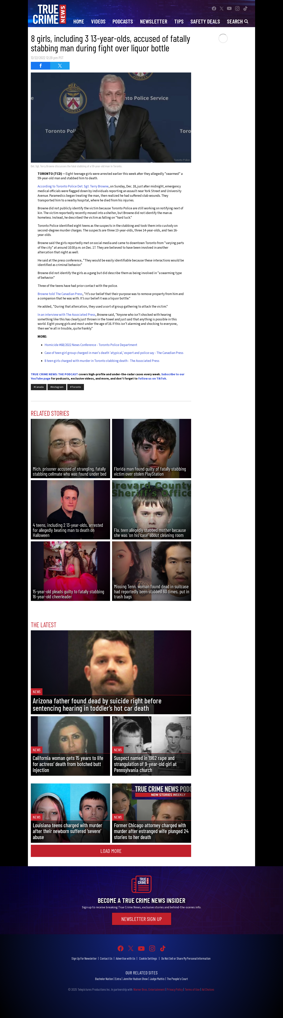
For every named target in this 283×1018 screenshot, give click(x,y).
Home (78, 21)
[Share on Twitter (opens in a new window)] (60, 66)
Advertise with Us (125, 958)
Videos (98, 21)
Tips (179, 21)
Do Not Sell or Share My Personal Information (186, 958)
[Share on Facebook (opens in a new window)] (40, 66)
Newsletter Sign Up (141, 918)
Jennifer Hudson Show (135, 979)
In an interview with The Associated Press (66, 314)
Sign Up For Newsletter (84, 958)
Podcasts (122, 21)
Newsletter (153, 21)
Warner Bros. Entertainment (149, 989)
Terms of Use (192, 989)
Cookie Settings (148, 958)
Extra (118, 979)
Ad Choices (208, 989)
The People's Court (177, 979)
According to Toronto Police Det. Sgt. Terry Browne (73, 186)
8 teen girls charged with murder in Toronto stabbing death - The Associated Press (102, 361)
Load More (111, 850)
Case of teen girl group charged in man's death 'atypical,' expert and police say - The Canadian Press (114, 353)
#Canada (39, 387)
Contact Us (106, 958)
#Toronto (75, 387)
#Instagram (56, 387)
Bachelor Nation (104, 979)
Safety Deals (205, 21)
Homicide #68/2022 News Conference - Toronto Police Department (91, 345)
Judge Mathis (157, 979)
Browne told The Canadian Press (60, 294)
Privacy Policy (175, 989)
